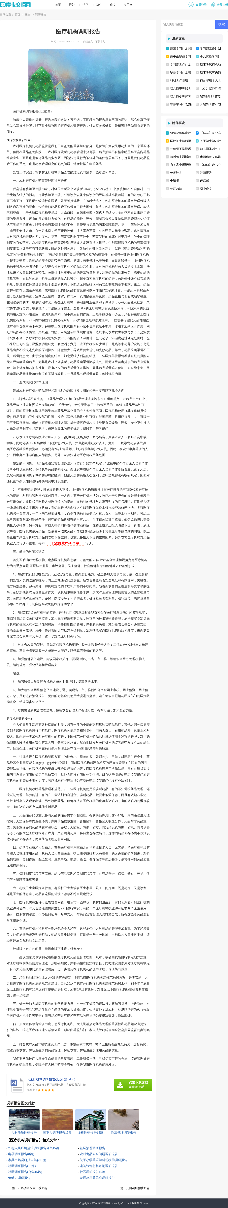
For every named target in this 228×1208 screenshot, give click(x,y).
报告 (72, 4)
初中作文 (206, 188)
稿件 (99, 4)
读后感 (204, 180)
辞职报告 (206, 172)
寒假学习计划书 (180, 72)
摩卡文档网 (104, 1203)
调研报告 (40, 14)
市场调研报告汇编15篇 (33, 1188)
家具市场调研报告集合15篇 (27, 1160)
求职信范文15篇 (210, 156)
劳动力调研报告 (19, 1178)
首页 (58, 4)
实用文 (128, 4)
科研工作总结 (179, 80)
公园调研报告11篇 (138, 1188)
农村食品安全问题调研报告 (99, 1154)
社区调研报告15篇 (92, 1172)
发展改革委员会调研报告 (97, 1178)
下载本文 (100, 41)
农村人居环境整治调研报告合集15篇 (33, 1148)
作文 (113, 4)
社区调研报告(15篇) (22, 1166)
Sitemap (144, 1203)
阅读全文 (88, 41)
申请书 (174, 180)
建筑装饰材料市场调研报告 (99, 1166)
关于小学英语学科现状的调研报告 (103, 1160)
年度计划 (176, 172)
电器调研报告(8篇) (21, 1154)
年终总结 (176, 188)
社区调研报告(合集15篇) (25, 1172)
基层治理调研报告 (92, 1148)
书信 (85, 4)
